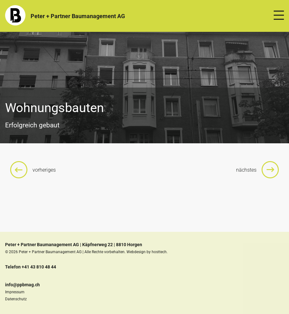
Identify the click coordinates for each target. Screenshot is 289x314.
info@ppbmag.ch (22, 284)
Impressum (15, 292)
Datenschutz (16, 299)
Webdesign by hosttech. (147, 252)
